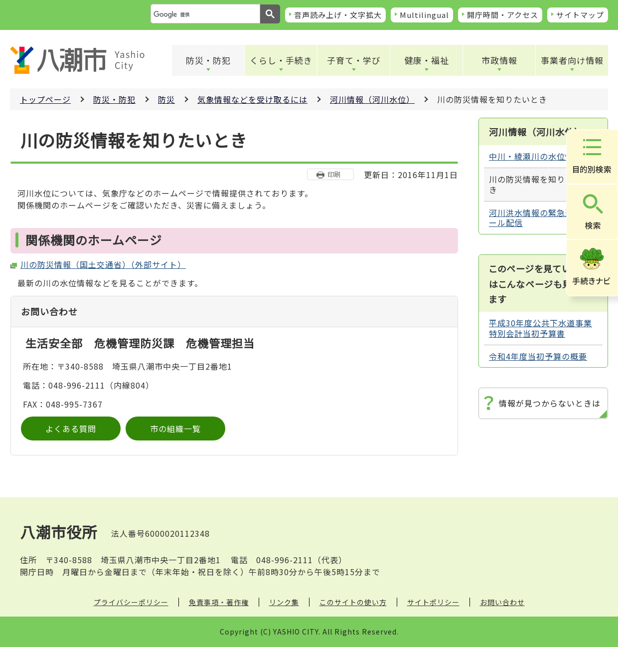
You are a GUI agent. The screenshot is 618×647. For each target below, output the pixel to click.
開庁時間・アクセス (502, 14)
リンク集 (284, 602)
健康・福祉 (426, 60)
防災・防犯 (208, 60)
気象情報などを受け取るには (252, 99)
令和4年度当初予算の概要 (538, 356)
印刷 (333, 174)
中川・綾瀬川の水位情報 (535, 156)
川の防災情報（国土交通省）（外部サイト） (103, 264)
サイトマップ (580, 14)
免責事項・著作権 (219, 602)
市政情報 (499, 60)
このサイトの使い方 (353, 602)
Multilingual (424, 14)
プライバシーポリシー (131, 602)
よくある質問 (70, 428)
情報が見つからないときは (550, 403)
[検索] (204, 14)
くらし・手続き (281, 60)
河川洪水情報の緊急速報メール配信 (540, 218)
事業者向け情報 (572, 60)
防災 (166, 99)
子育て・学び (354, 60)
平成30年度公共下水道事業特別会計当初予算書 (540, 328)
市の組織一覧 (175, 428)
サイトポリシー (433, 602)
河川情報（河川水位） (372, 99)
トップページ (45, 99)
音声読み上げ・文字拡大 (338, 14)
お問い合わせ (502, 602)
